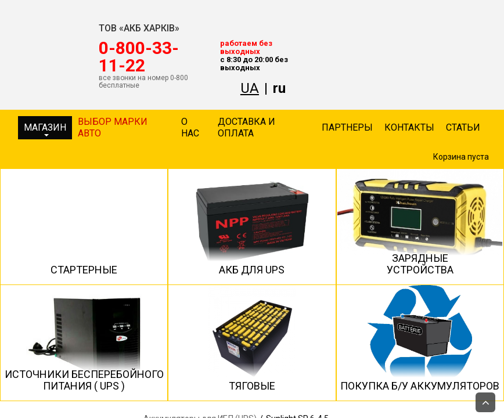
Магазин (45, 129)
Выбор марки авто (112, 127)
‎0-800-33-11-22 (139, 56)
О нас (190, 127)
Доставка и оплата (246, 127)
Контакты (409, 127)
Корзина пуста (461, 156)
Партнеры (347, 127)
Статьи (463, 127)
